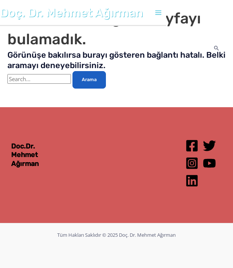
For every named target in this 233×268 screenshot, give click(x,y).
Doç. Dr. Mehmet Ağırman (71, 13)
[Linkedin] (192, 180)
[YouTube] (209, 163)
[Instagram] (192, 163)
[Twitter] (209, 145)
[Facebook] (192, 145)
